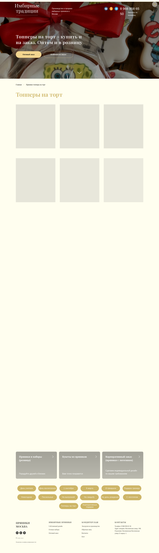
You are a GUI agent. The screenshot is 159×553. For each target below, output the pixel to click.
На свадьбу (89, 497)
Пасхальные (47, 497)
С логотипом (132, 497)
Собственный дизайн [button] (56, 526)
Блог (83, 537)
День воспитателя (47, 488)
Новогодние (26, 497)
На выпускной (68, 497)
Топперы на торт (68, 506)
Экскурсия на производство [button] (91, 526)
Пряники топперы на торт (35, 85)
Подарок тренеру (132, 488)
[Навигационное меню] (155, 4)
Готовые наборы (54, 529)
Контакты (85, 533)
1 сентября (69, 488)
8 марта (89, 488)
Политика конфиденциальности (26, 542)
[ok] (20, 532)
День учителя (26, 488)
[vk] (17, 532)
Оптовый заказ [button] (53, 533)
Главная (19, 85)
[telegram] (24, 532)
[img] (116, 8)
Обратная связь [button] (87, 529)
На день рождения (110, 497)
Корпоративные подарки (90, 506)
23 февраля (110, 488)
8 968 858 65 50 (126, 526)
